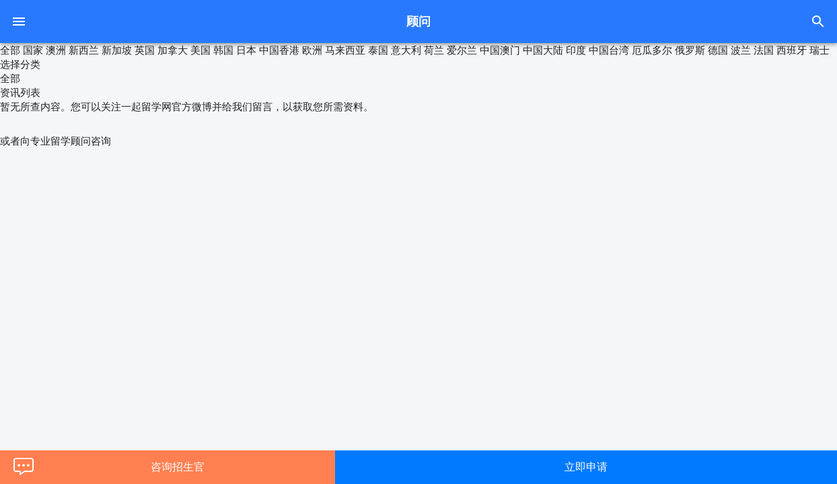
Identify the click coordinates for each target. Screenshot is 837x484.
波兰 (741, 50)
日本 (246, 50)
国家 (33, 50)
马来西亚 (345, 50)
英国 (145, 50)
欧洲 (312, 50)
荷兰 (434, 50)
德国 (718, 50)
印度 (576, 50)
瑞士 (819, 50)
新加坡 (117, 50)
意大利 (406, 50)
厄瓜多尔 (652, 50)
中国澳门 (500, 50)
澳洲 (56, 50)
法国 (764, 50)
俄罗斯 (690, 50)
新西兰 (84, 50)
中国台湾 (609, 50)
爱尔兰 (462, 50)
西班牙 (791, 50)
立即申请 (586, 466)
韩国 (223, 50)
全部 (10, 50)
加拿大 (172, 50)
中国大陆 (543, 50)
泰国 (378, 50)
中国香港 (279, 50)
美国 (200, 50)
